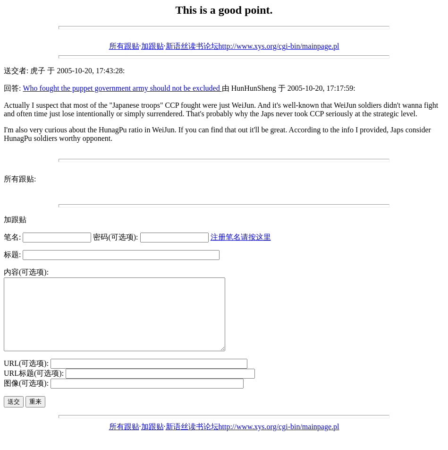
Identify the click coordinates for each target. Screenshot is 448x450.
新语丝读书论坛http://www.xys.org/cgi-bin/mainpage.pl (252, 46)
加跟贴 (152, 46)
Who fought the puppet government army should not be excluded (122, 88)
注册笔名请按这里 (241, 237)
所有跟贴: (20, 179)
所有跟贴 (124, 46)
